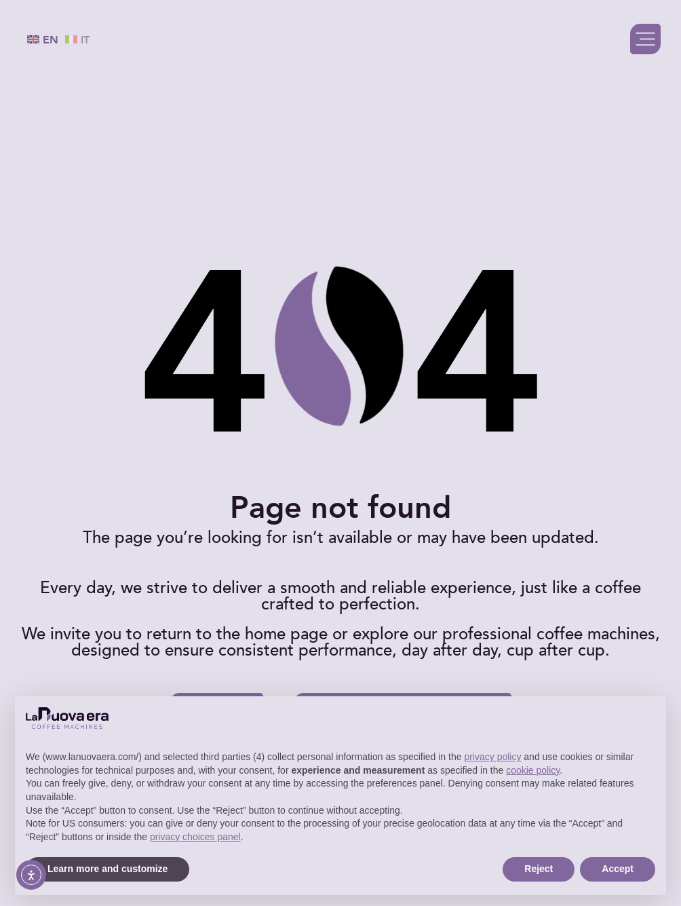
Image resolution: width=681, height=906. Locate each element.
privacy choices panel (195, 836)
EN (42, 40)
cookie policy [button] (533, 770)
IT (77, 40)
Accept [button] (618, 868)
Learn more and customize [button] (107, 868)
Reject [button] (538, 868)
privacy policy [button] (492, 756)
